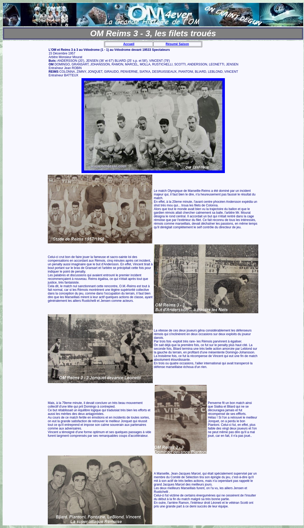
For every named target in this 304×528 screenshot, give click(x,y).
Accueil (129, 44)
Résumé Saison (177, 44)
